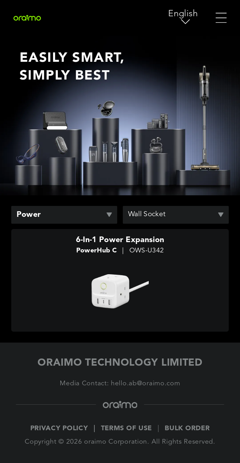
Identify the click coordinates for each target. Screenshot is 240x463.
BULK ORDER (187, 428)
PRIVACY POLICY (59, 428)
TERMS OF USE (126, 428)
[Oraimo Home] (35, 18)
